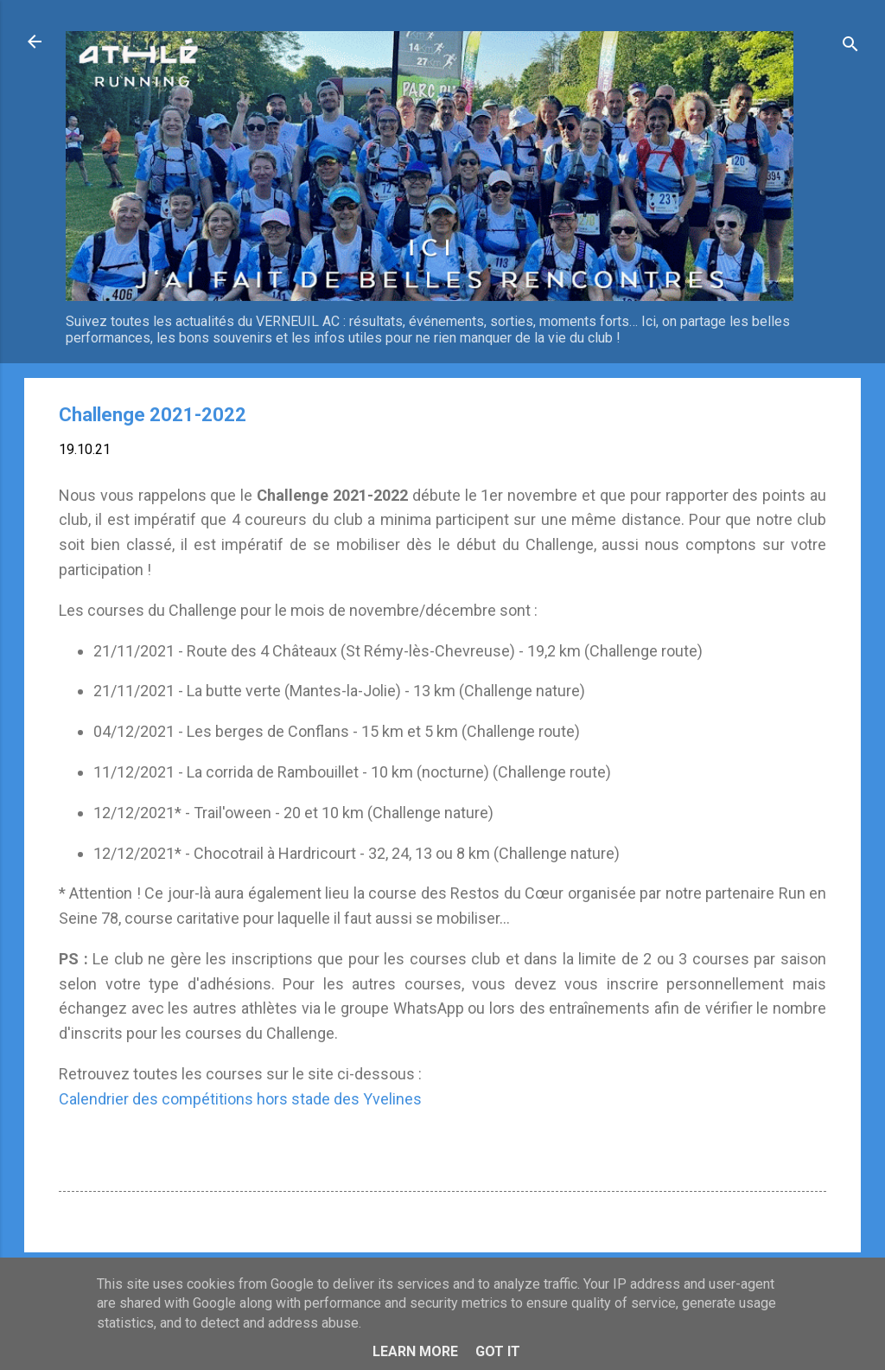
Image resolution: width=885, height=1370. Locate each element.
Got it (497, 1351)
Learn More (415, 1351)
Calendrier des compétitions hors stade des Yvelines (240, 1099)
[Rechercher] (850, 47)
